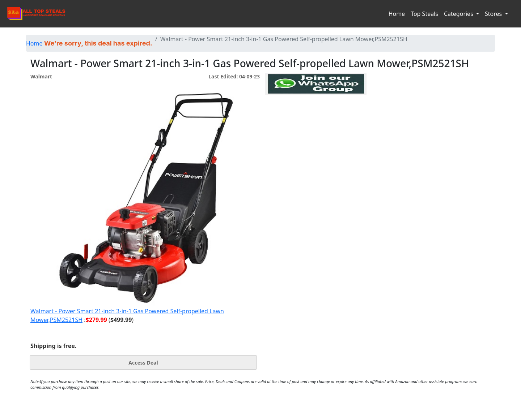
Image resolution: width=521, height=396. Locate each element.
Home (397, 14)
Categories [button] (459, 14)
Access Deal (143, 362)
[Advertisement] (316, 127)
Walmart (41, 76)
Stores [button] (494, 14)
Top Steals (424, 14)
